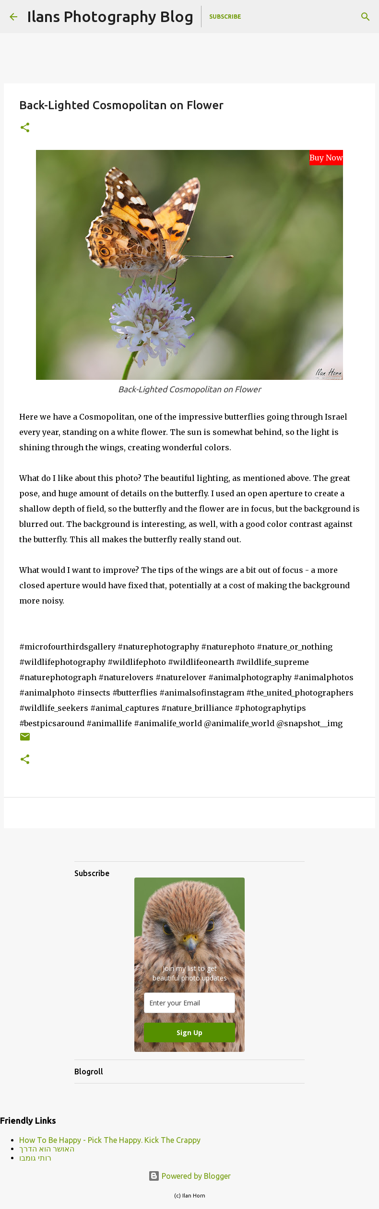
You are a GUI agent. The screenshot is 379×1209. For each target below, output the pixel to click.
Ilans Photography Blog (110, 16)
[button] (25, 128)
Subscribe (225, 16)
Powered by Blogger (189, 1176)
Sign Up (189, 1032)
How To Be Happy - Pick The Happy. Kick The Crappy (110, 1140)
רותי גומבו (35, 1157)
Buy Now (326, 157)
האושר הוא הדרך (46, 1148)
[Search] (365, 16)
